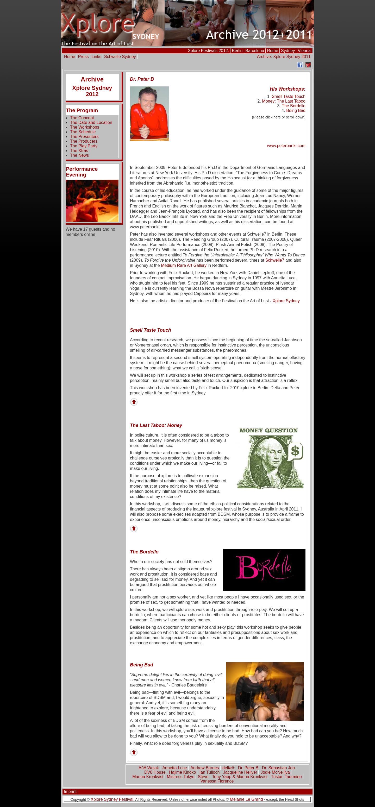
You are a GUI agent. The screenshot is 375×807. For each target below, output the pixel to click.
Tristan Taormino (286, 776)
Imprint (70, 791)
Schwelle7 (274, 260)
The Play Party (83, 146)
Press (83, 56)
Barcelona (254, 50)
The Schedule (83, 132)
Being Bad (295, 110)
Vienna (304, 50)
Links (96, 56)
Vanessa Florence (217, 781)
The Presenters (84, 136)
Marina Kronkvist (147, 776)
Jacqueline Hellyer (240, 772)
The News (79, 155)
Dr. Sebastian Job (278, 768)
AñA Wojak (149, 768)
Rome (272, 50)
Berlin (237, 50)
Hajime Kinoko (182, 772)
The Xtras (79, 150)
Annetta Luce (174, 768)
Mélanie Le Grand (246, 799)
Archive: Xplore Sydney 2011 (284, 56)
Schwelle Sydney (120, 56)
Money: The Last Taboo (283, 101)
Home (69, 56)
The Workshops (84, 127)
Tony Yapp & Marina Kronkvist (239, 776)
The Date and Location (91, 122)
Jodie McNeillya (275, 772)
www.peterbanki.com (286, 145)
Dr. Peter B (248, 768)
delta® (228, 768)
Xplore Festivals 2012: (208, 50)
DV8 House (155, 772)
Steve (203, 776)
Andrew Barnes (204, 768)
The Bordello (293, 106)
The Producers (83, 141)
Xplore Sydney (286, 301)
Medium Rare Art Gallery (184, 265)
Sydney (288, 50)
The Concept (82, 118)
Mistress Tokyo (181, 776)
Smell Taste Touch (288, 96)
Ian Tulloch (209, 772)
